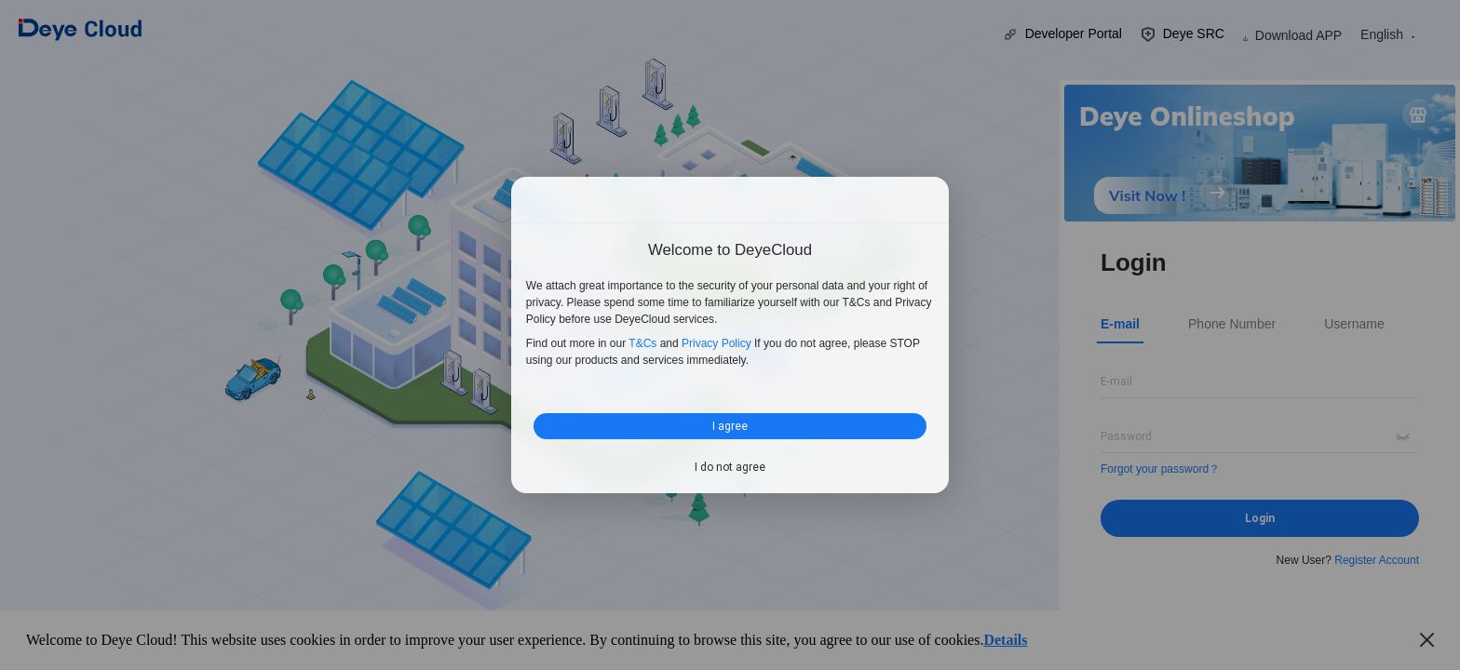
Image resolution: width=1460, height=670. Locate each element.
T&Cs (642, 343)
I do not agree (730, 467)
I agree (730, 426)
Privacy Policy (716, 343)
